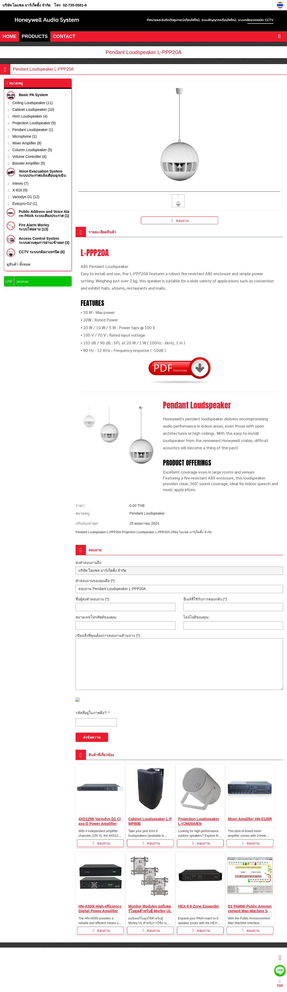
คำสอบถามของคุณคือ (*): (96, 581)
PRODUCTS (35, 36)
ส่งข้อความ (92, 737)
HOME (10, 36)
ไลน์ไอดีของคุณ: (196, 617)
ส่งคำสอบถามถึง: (89, 563)
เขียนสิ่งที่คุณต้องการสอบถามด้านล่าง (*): (108, 635)
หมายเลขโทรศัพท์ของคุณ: (96, 617)
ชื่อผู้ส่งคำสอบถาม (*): (93, 599)
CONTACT (64, 36)
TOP (280, 984)
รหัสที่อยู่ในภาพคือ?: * (93, 713)
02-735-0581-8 (75, 5)
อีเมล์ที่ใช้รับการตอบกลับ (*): (205, 599)
